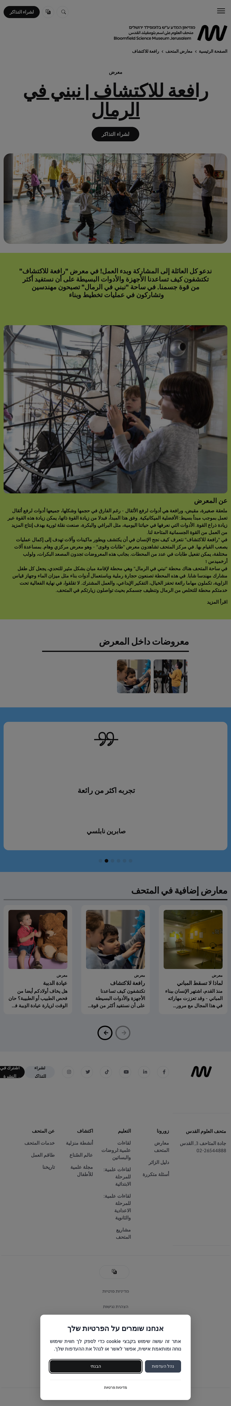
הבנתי (96, 1366)
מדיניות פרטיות (115, 1388)
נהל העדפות (163, 1366)
